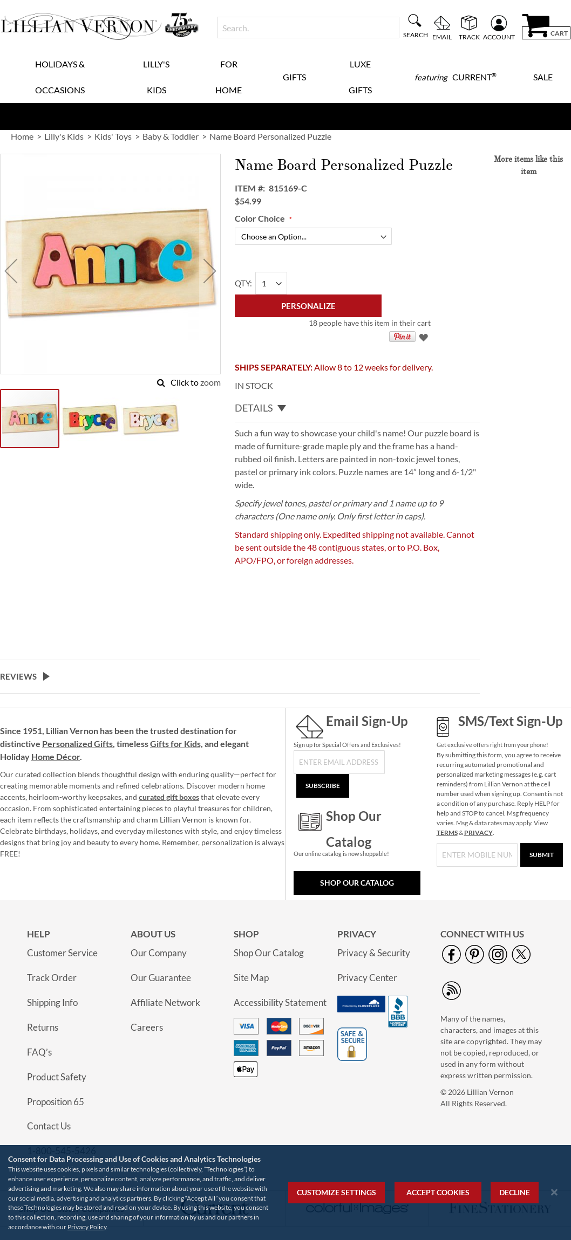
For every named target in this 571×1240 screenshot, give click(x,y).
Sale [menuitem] (543, 77)
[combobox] (308, 27)
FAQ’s (39, 1052)
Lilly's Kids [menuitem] (156, 77)
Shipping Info (52, 1002)
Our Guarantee (161, 977)
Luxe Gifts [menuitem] (360, 77)
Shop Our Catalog (357, 882)
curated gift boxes (169, 796)
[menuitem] (455, 77)
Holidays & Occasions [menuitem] (60, 77)
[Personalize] (308, 305)
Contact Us (49, 1126)
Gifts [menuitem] (294, 77)
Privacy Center (367, 977)
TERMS (447, 832)
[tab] (357, 408)
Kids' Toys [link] (113, 136)
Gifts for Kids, (176, 743)
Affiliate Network (165, 1002)
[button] (11, 271)
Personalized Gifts (77, 743)
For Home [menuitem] (228, 77)
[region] (285, 1192)
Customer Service (62, 952)
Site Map (251, 977)
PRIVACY (478, 832)
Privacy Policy (86, 1227)
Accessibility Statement (280, 1002)
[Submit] (541, 855)
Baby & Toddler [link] (170, 136)
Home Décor (55, 756)
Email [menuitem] (442, 36)
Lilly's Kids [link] (64, 136)
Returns (42, 1027)
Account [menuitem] (499, 36)
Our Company (159, 952)
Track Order (52, 977)
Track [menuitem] (469, 36)
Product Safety (56, 1077)
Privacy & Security (373, 952)
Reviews (18, 676)
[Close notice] (554, 1192)
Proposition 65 (55, 1101)
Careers (147, 1027)
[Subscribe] (322, 786)
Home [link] (22, 136)
